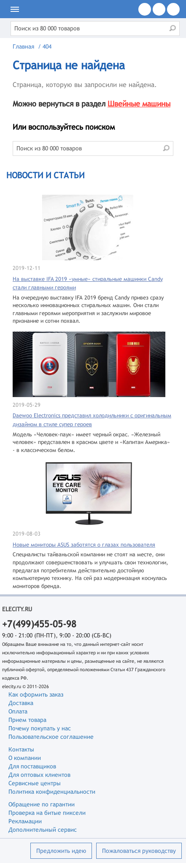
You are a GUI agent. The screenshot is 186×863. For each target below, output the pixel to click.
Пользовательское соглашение (51, 736)
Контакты (21, 749)
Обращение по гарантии (41, 804)
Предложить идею (61, 850)
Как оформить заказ (35, 694)
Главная (23, 46)
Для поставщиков (32, 766)
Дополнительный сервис (42, 829)
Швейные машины (139, 103)
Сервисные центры (34, 783)
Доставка (20, 703)
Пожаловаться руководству (139, 850)
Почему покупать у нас (39, 728)
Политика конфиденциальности (51, 791)
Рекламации (25, 821)
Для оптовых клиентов (39, 774)
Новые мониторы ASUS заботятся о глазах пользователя (84, 545)
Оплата (17, 711)
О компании (24, 757)
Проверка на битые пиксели (47, 812)
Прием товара (27, 719)
